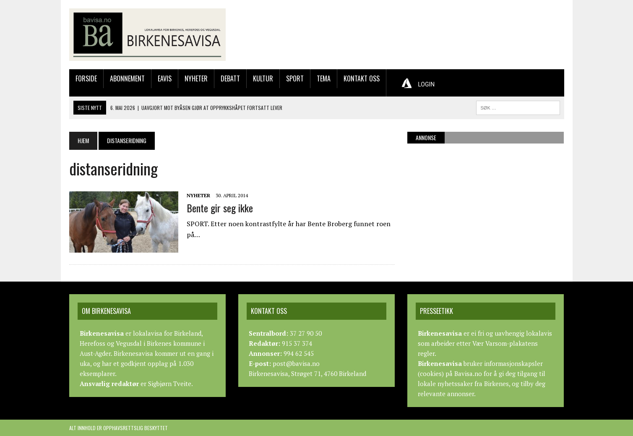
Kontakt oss (362, 78)
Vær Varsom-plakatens (505, 343)
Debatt (230, 78)
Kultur (263, 78)
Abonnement (127, 78)
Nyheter (196, 78)
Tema (324, 78)
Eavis (165, 78)
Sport (295, 78)
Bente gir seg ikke (220, 207)
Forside (86, 78)
